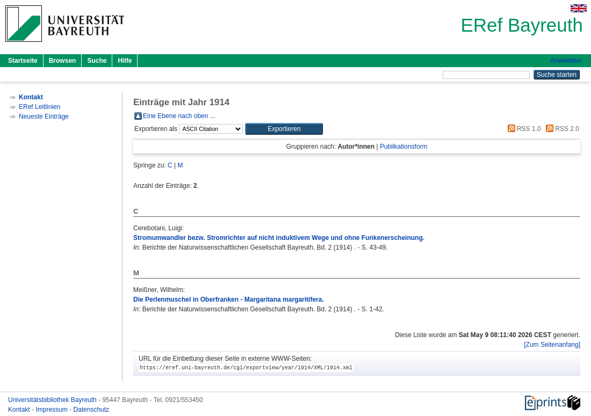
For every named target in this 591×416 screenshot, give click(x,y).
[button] (284, 129)
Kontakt (20, 409)
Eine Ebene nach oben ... (179, 116)
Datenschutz (91, 409)
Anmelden (565, 60)
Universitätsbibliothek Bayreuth (53, 400)
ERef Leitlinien (39, 107)
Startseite (23, 60)
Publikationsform (404, 146)
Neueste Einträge (44, 116)
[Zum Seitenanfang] (552, 344)
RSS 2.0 (561, 129)
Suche (96, 60)
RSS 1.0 (522, 129)
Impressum (52, 409)
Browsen (62, 60)
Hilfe (125, 60)
